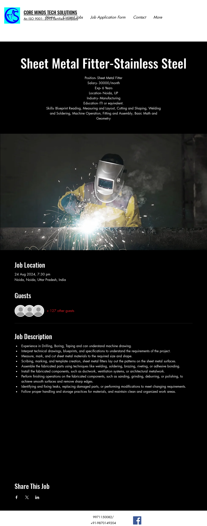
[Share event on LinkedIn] (37, 497)
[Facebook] (137, 520)
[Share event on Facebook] (17, 497)
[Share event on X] (27, 497)
